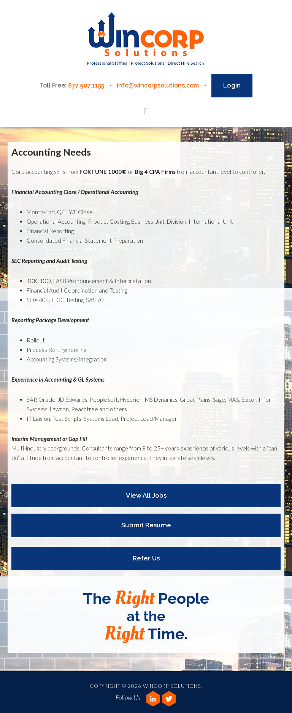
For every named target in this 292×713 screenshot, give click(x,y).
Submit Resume (146, 525)
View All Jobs (146, 495)
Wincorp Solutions (146, 39)
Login (232, 85)
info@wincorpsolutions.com (158, 85)
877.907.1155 (86, 85)
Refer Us (146, 558)
